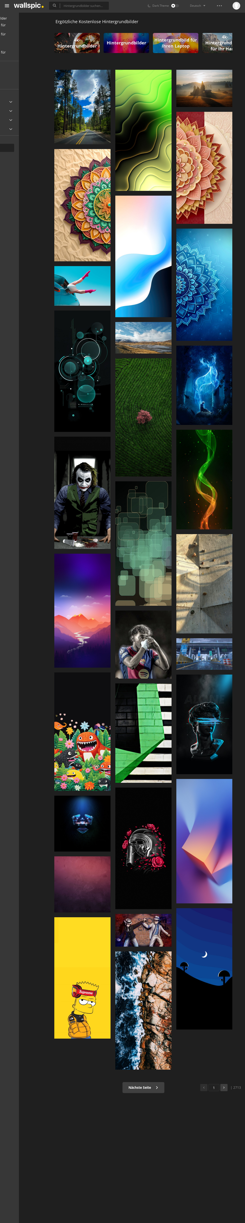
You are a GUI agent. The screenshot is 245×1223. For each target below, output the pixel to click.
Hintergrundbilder (135, 43)
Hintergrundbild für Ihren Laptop (184, 43)
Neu (14, 73)
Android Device (20, 120)
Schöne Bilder (19, 45)
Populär (17, 82)
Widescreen (17, 129)
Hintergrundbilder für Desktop (26, 36)
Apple (13, 111)
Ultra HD (15, 102)
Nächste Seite (152, 1087)
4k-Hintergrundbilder (86, 43)
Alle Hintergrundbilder (26, 18)
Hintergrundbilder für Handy (26, 27)
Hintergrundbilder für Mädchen (26, 54)
